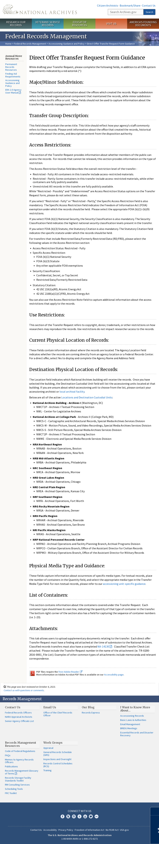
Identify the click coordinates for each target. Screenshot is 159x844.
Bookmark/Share (130, 5)
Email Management (130, 724)
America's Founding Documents (143, 23)
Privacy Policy (65, 829)
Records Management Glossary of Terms (21, 772)
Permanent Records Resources (11, 67)
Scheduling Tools (14, 788)
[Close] (155, 811)
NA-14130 (103, 646)
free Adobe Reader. (70, 671)
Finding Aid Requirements (12, 75)
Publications (11, 766)
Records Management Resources (20, 744)
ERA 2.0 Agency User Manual (13, 91)
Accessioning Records (132, 715)
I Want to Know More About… (135, 708)
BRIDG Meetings (128, 728)
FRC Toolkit (11, 793)
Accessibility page (114, 674)
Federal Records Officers (18, 712)
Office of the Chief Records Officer (57, 714)
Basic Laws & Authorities (133, 720)
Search (149, 12)
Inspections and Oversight (57, 759)
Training (47, 770)
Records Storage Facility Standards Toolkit (18, 779)
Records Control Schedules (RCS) (57, 765)
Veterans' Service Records (47, 23)
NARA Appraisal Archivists (18, 716)
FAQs (7, 755)
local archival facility (71, 391)
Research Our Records (15, 23)
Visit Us (111, 23)
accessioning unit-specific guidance (124, 584)
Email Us (49, 707)
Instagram (74, 816)
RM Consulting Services (17, 784)
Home (8, 43)
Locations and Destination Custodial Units (86, 397)
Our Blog (88, 707)
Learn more (127, 837)
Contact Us (148, 5)
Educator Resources (79, 23)
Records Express (91, 712)
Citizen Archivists (107, 5)
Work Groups (53, 742)
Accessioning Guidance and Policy (67, 43)
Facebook (62, 816)
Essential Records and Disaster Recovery (136, 734)
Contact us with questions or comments (24, 690)
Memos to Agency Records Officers (19, 761)
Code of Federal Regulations (20, 751)
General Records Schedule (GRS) (57, 754)
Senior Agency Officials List (19, 721)
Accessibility (50, 829)
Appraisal (48, 747)
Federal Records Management (30, 43)
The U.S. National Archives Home (40, 9)
